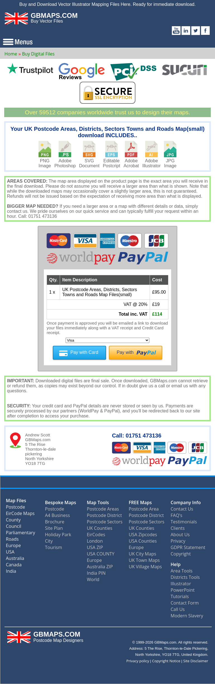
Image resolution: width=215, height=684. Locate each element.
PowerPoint (183, 590)
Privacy (178, 540)
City (49, 540)
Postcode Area (144, 508)
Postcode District (104, 515)
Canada (14, 566)
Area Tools (181, 570)
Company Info (186, 502)
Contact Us (182, 508)
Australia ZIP (100, 566)
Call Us (178, 609)
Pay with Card (84, 352)
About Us (180, 534)
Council (13, 527)
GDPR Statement (188, 547)
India (11, 572)
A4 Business (57, 515)
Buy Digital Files (38, 54)
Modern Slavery (187, 615)
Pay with (125, 352)
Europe (13, 546)
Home (10, 54)
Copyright (181, 553)
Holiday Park (58, 534)
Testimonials (184, 521)
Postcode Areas (103, 508)
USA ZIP (95, 547)
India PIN (96, 573)
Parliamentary (20, 534)
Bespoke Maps (60, 502)
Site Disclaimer (195, 660)
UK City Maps (142, 553)
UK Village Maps (145, 566)
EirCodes (96, 534)
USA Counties (143, 540)
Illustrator (181, 583)
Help (176, 564)
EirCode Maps (20, 514)
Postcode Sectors (105, 521)
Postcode (15, 508)
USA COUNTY (100, 553)
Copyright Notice (166, 660)
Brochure (54, 521)
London (95, 540)
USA (10, 553)
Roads (12, 540)
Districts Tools (185, 577)
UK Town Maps (144, 560)
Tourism (53, 547)
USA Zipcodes (143, 534)
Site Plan (54, 528)
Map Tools (98, 502)
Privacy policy (137, 660)
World (93, 579)
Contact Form (185, 602)
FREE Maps (140, 502)
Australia (15, 559)
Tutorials (180, 596)
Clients (178, 528)
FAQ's (176, 515)
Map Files (16, 502)
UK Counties (99, 528)
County (13, 521)
